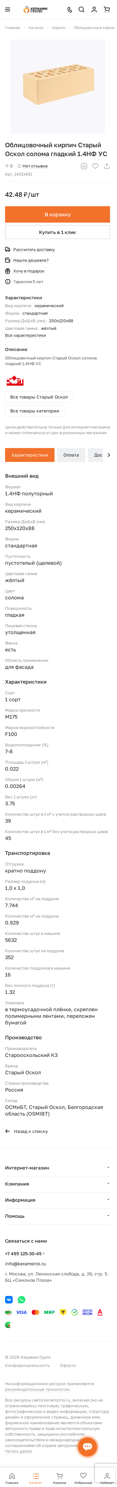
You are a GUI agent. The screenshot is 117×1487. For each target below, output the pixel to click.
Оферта (67, 1365)
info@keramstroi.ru (25, 1263)
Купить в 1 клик (57, 232)
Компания (17, 1184)
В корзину (58, 214)
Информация (20, 1200)
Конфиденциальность (27, 1365)
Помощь (14, 1216)
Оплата (71, 455)
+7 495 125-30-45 (23, 1253)
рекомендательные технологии (37, 1389)
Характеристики (29, 455)
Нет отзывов (33, 165)
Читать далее (18, 1451)
